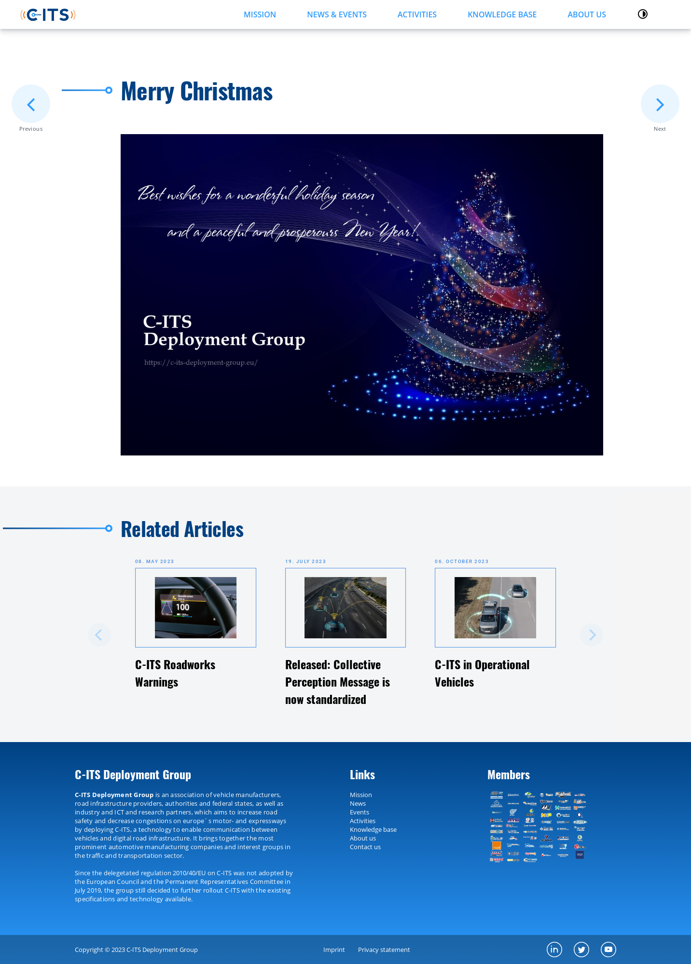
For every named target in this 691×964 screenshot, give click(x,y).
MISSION (260, 14)
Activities (362, 820)
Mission (361, 794)
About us (587, 14)
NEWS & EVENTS (337, 14)
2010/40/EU (189, 872)
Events (359, 812)
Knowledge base (373, 829)
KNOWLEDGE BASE (502, 14)
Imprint (334, 949)
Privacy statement (384, 949)
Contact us (365, 846)
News (358, 803)
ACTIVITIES (417, 14)
